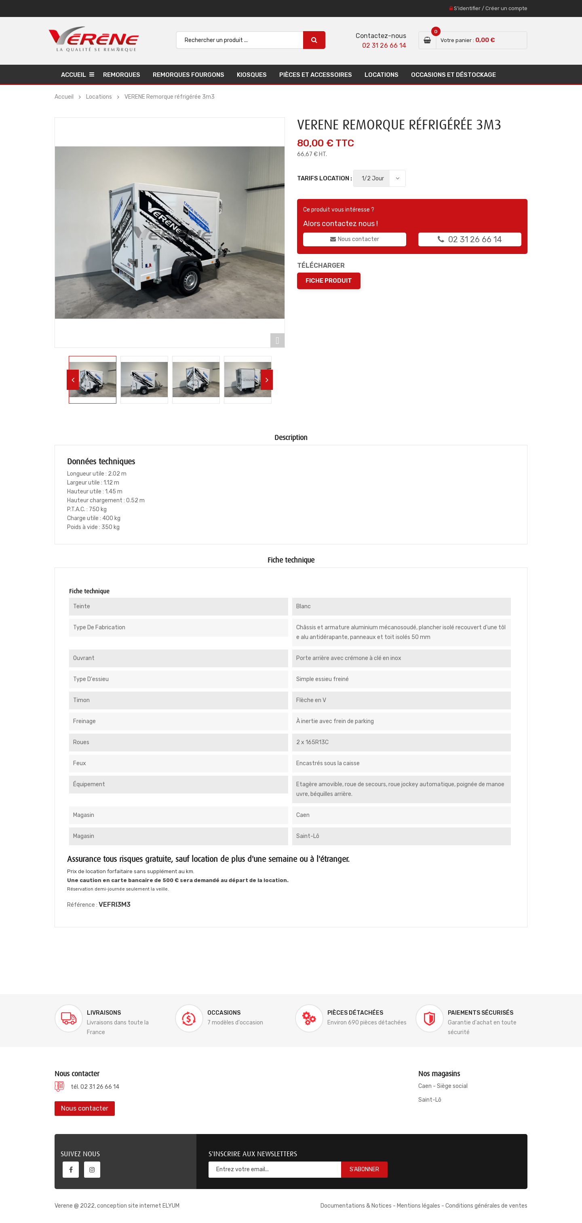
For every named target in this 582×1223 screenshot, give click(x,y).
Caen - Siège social (443, 1086)
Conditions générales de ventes (486, 1205)
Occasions (223, 1012)
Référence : (82, 904)
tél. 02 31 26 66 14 (95, 1086)
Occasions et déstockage (453, 74)
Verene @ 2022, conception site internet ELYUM (117, 1205)
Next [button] (267, 380)
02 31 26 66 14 (384, 45)
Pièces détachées (355, 1012)
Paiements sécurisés (480, 1012)
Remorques (121, 74)
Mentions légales (418, 1205)
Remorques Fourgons (188, 74)
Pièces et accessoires (315, 74)
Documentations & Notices (356, 1205)
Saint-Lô (429, 1099)
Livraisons (104, 1012)
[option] (92, 380)
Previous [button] (73, 380)
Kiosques (252, 74)
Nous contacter (354, 239)
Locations (382, 74)
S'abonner (364, 1169)
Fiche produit (329, 280)
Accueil (73, 74)
